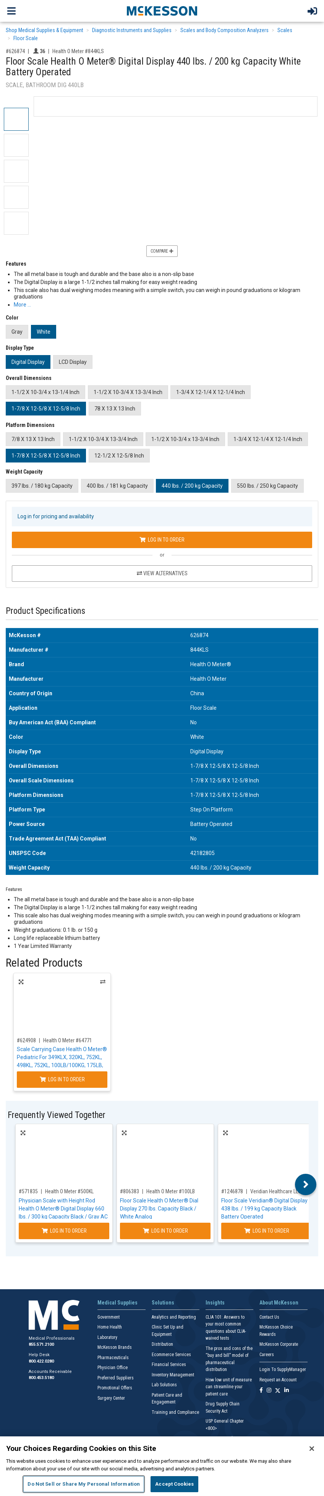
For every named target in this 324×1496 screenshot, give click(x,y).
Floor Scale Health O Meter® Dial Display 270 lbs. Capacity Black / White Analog (159, 1208)
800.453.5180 (41, 1377)
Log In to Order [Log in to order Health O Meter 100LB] (165, 1231)
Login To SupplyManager (282, 1369)
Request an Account (277, 1379)
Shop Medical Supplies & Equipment (44, 30)
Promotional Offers (114, 1388)
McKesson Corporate (278, 1344)
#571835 (28, 1191)
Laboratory (107, 1337)
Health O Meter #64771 (67, 1040)
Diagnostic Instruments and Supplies (132, 30)
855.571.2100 (41, 1344)
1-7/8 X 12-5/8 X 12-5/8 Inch (45, 409)
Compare (162, 251)
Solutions (163, 1303)
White (43, 332)
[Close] (311, 1448)
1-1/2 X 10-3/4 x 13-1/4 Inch (45, 392)
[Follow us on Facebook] (261, 1390)
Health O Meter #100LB (170, 1191)
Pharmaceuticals (113, 1357)
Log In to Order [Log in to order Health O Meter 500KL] (64, 1231)
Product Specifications (45, 611)
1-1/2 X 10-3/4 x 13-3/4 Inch (185, 439)
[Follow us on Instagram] (269, 1390)
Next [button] (306, 1184)
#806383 (129, 1191)
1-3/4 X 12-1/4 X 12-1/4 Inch (210, 392)
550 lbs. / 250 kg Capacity (267, 486)
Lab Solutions (164, 1384)
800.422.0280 (41, 1361)
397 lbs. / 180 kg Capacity (42, 486)
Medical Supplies (117, 1303)
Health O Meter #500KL (69, 1191)
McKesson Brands (114, 1347)
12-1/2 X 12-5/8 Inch (119, 456)
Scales (284, 30)
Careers (266, 1354)
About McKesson (278, 1303)
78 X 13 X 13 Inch (114, 409)
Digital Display (28, 362)
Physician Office (112, 1367)
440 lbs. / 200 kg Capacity (192, 486)
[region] (162, 1466)
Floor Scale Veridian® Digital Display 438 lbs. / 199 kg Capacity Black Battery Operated (264, 1208)
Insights (215, 1303)
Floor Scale (25, 38)
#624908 (26, 1040)
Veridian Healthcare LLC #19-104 (285, 1191)
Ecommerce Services (171, 1354)
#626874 (15, 51)
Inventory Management (173, 1375)
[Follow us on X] (277, 1390)
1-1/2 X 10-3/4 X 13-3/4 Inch (128, 392)
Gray (17, 332)
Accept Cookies (174, 1484)
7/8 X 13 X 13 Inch (33, 439)
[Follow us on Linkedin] (286, 1390)
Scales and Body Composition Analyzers (224, 30)
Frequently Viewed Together (56, 1115)
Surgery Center (111, 1398)
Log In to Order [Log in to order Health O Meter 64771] (62, 1079)
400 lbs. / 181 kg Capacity (117, 486)
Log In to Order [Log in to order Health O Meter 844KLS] (162, 540)
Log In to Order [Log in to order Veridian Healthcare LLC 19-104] (266, 1231)
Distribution (162, 1344)
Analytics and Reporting (174, 1317)
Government (108, 1317)
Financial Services (169, 1364)
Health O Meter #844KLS (78, 51)
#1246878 (232, 1191)
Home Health (109, 1327)
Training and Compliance (175, 1412)
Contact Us (269, 1317)
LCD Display (73, 362)
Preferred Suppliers (115, 1378)
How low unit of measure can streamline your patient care (229, 1387)
